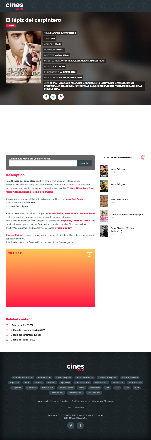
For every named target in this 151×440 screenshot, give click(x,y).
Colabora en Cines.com (103, 401)
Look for (84, 163)
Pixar (26, 382)
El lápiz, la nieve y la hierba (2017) (28, 330)
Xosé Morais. (82, 61)
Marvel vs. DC (101, 382)
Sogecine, (61, 77)
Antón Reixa (62, 55)
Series (81, 388)
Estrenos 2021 (94, 393)
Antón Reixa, (67, 61)
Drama (11, 25)
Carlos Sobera (98, 86)
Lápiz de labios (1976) (22, 325)
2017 (127, 388)
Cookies (75, 401)
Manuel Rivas (97, 61)
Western (51, 382)
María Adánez (85, 83)
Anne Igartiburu (65, 86)
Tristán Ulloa (57, 83)
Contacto (85, 401)
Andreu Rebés (68, 72)
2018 (137, 388)
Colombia (31, 388)
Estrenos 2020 (75, 393)
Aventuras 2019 (82, 382)
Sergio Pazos (114, 86)
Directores (95, 388)
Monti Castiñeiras (132, 86)
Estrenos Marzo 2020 (22, 377)
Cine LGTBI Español (107, 377)
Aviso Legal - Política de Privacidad (53, 401)
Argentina (16, 388)
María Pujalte (117, 83)
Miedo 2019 (118, 382)
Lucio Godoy (58, 66)
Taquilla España (66, 388)
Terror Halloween (130, 377)
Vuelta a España (63, 377)
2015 (107, 388)
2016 (117, 388)
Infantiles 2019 (135, 382)
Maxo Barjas (82, 86)
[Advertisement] (75, 127)
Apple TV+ (14, 382)
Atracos (38, 382)
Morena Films (74, 77)
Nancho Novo (101, 83)
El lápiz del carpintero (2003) (26, 335)
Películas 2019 (57, 393)
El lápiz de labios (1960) (23, 339)
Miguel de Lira (52, 89)
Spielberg (65, 382)
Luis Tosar (71, 83)
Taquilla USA (47, 388)
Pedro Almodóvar (84, 377)
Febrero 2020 (44, 377)
